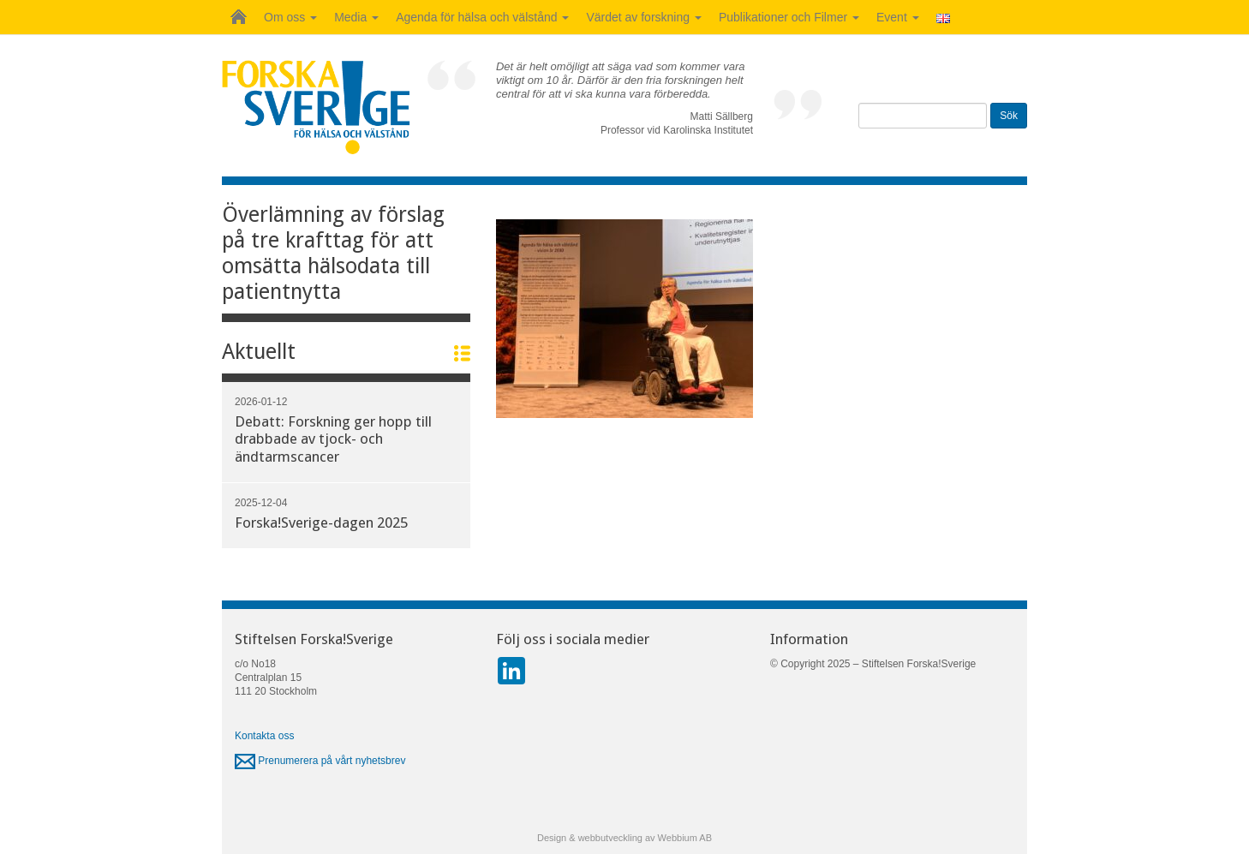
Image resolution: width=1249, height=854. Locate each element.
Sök (1009, 116)
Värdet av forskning (644, 17)
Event (897, 17)
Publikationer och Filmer (789, 17)
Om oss (290, 17)
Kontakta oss (264, 736)
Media (356, 17)
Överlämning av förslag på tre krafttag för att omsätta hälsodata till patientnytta (333, 253)
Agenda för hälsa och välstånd (482, 17)
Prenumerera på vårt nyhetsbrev (320, 761)
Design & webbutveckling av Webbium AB (624, 838)
